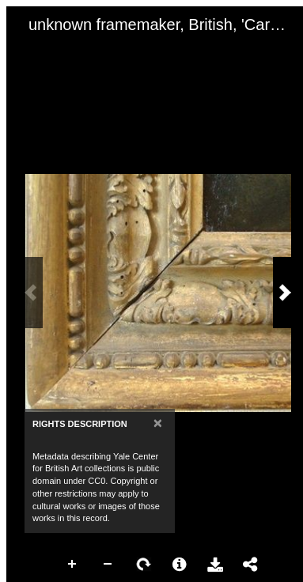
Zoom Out (108, 564)
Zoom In (73, 564)
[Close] (158, 422)
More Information (179, 564)
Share (251, 564)
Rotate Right (144, 564)
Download (215, 564)
